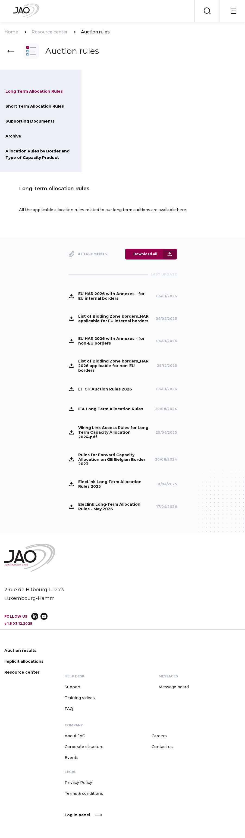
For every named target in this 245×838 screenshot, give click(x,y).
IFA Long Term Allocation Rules (110, 408)
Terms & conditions (84, 793)
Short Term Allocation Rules (34, 106)
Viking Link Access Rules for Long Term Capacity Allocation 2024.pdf (113, 432)
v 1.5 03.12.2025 (18, 623)
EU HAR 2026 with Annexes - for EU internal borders (111, 296)
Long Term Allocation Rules (34, 91)
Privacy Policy (78, 782)
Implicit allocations (23, 661)
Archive (13, 136)
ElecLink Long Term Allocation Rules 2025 (110, 484)
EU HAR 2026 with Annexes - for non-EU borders (111, 340)
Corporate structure (84, 746)
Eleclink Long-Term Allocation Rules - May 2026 (109, 506)
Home (11, 32)
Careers (159, 735)
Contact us (162, 746)
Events (71, 757)
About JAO (75, 735)
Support (73, 686)
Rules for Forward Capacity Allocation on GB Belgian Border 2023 (111, 459)
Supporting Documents (30, 121)
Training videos (80, 697)
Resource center (50, 32)
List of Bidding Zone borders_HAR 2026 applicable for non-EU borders (113, 365)
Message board (174, 686)
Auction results (20, 650)
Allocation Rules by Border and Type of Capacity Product (37, 154)
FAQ (69, 708)
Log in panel (77, 815)
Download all (145, 254)
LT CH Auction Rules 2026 (105, 388)
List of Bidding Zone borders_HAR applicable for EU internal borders (113, 318)
